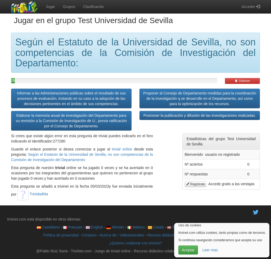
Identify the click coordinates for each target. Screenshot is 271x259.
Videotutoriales (132, 235)
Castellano (48, 227)
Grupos (69, 7)
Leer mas (210, 250)
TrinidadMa (32, 194)
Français (73, 227)
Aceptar (188, 250)
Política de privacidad (60, 235)
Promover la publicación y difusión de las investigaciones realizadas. (199, 115)
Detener (242, 81)
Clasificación (93, 7)
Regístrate (195, 184)
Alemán (115, 227)
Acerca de (108, 235)
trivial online (122, 149)
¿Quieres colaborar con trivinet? (135, 243)
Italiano (135, 227)
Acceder (251, 7)
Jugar (50, 7)
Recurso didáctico (162, 235)
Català (156, 227)
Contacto (89, 235)
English (94, 227)
